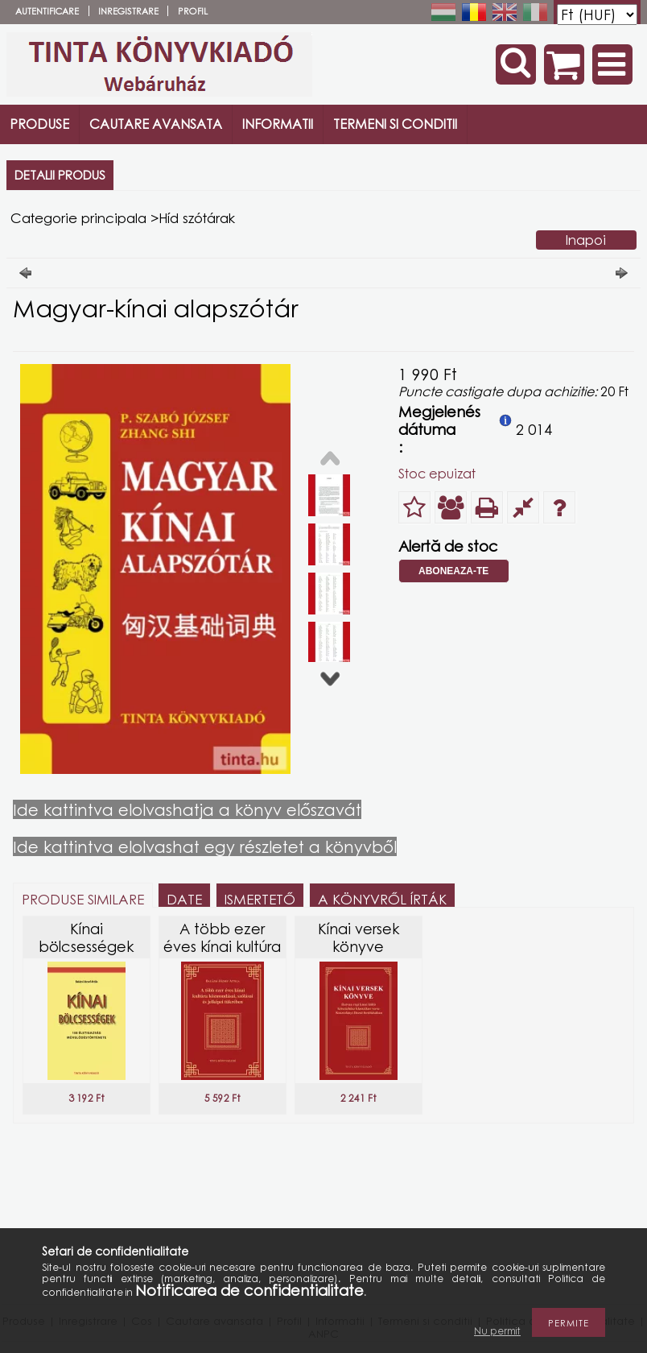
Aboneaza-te (453, 571)
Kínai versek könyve (358, 937)
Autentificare (47, 11)
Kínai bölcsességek (86, 937)
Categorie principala (78, 217)
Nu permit (497, 1331)
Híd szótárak (197, 217)
